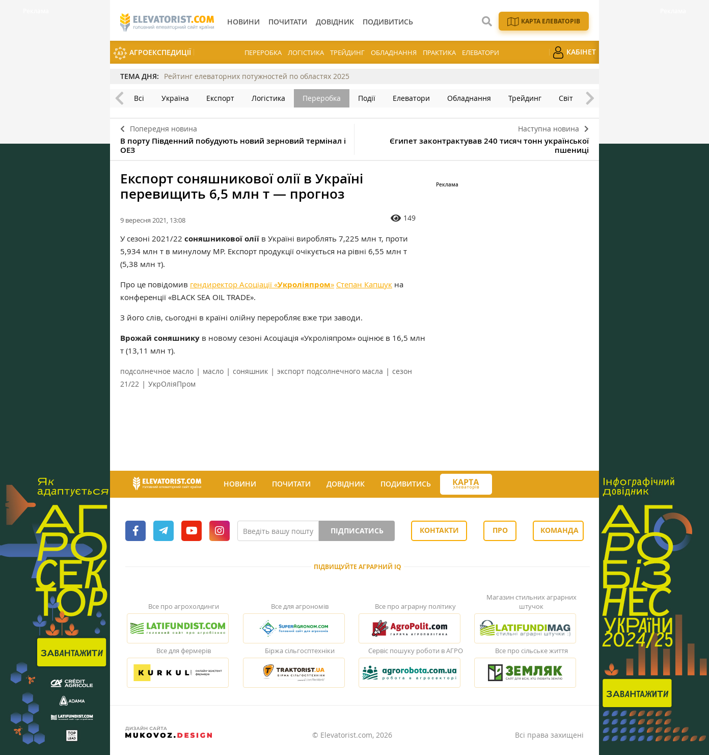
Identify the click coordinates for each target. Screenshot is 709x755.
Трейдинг (347, 52)
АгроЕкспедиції (152, 53)
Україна (175, 98)
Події (366, 98)
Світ (566, 98)
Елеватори (480, 52)
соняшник (250, 371)
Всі (139, 98)
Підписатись (357, 530)
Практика (439, 52)
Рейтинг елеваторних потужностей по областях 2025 (256, 76)
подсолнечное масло (157, 371)
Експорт (220, 98)
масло (213, 371)
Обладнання (394, 52)
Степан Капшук (364, 284)
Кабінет (574, 52)
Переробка (263, 52)
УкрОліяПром (172, 384)
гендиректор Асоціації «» (262, 284)
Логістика (306, 52)
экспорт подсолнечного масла (330, 371)
